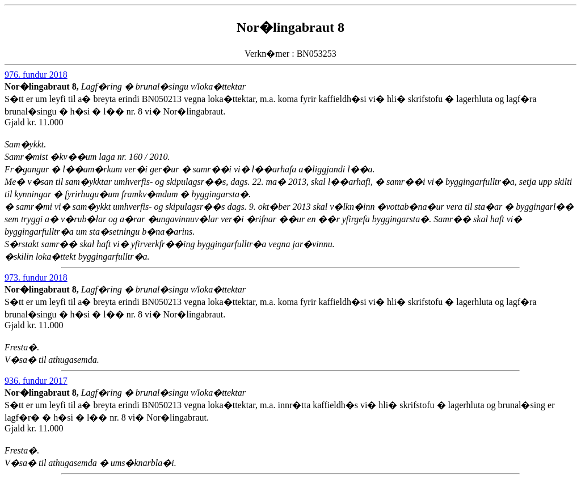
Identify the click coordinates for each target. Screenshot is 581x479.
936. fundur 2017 (36, 380)
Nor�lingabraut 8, (43, 86)
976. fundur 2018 (36, 74)
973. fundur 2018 (36, 277)
